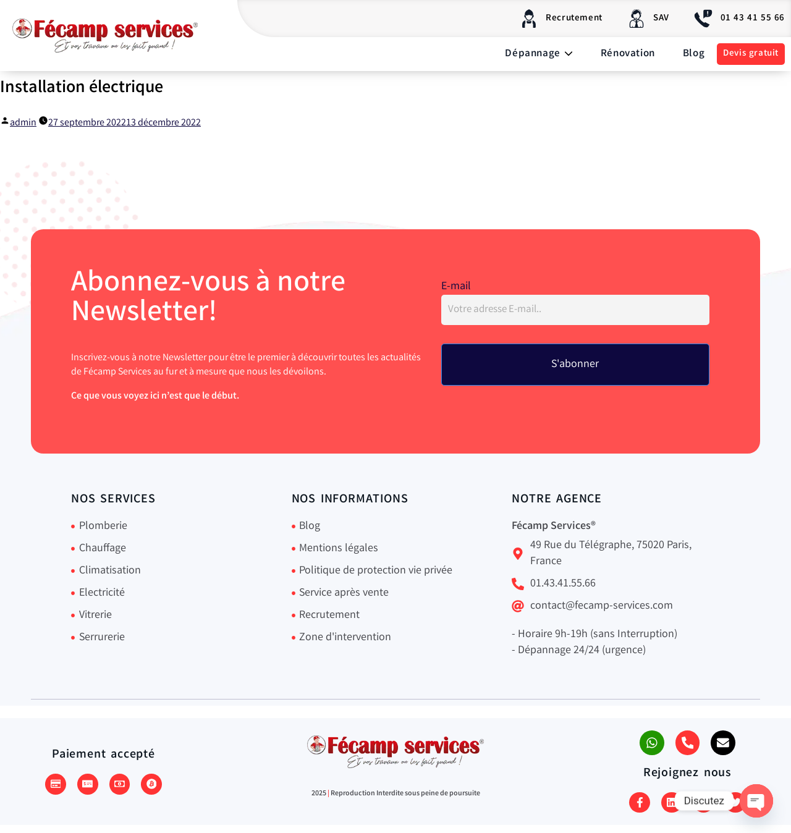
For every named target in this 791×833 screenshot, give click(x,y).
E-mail (456, 287)
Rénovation (628, 54)
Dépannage (538, 54)
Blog (693, 54)
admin (23, 123)
